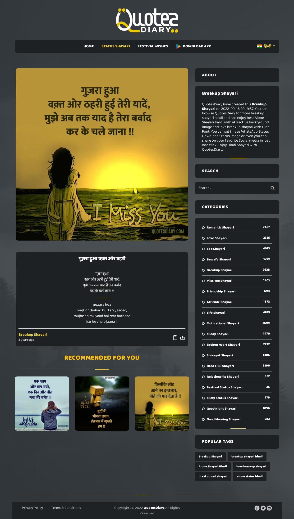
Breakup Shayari (32, 335)
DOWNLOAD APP (193, 46)
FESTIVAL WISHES (153, 46)
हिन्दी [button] (264, 46)
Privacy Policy (32, 508)
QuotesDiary (154, 508)
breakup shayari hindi (247, 456)
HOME (88, 46)
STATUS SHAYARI (115, 46)
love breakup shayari (251, 466)
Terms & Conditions (66, 508)
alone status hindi (250, 476)
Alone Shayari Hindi (213, 466)
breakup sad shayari (213, 476)
